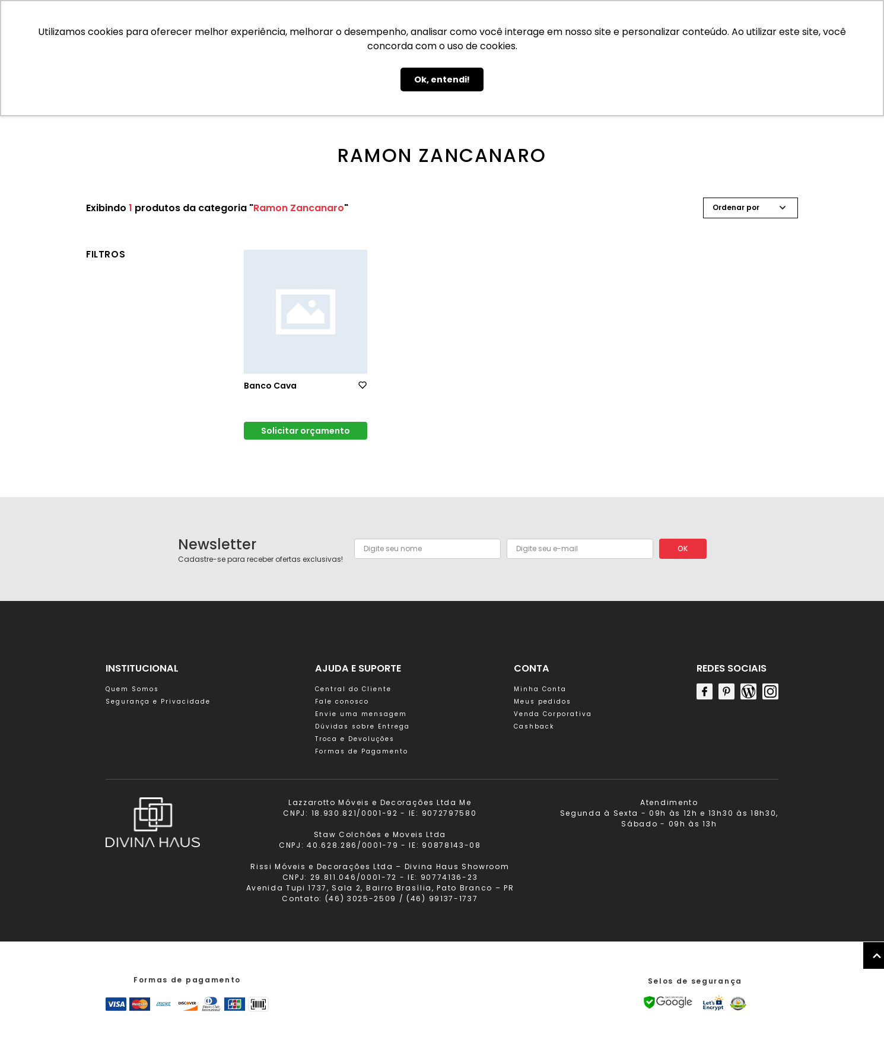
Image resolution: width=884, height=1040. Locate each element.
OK (683, 548)
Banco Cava (270, 385)
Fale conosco (342, 701)
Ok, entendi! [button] (442, 79)
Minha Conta (540, 689)
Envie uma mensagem (361, 714)
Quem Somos (132, 689)
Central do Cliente (353, 689)
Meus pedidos (542, 701)
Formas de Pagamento (361, 751)
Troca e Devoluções (355, 738)
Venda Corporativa (553, 714)
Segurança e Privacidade (158, 701)
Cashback (534, 726)
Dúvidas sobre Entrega (362, 726)
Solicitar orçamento (305, 431)
